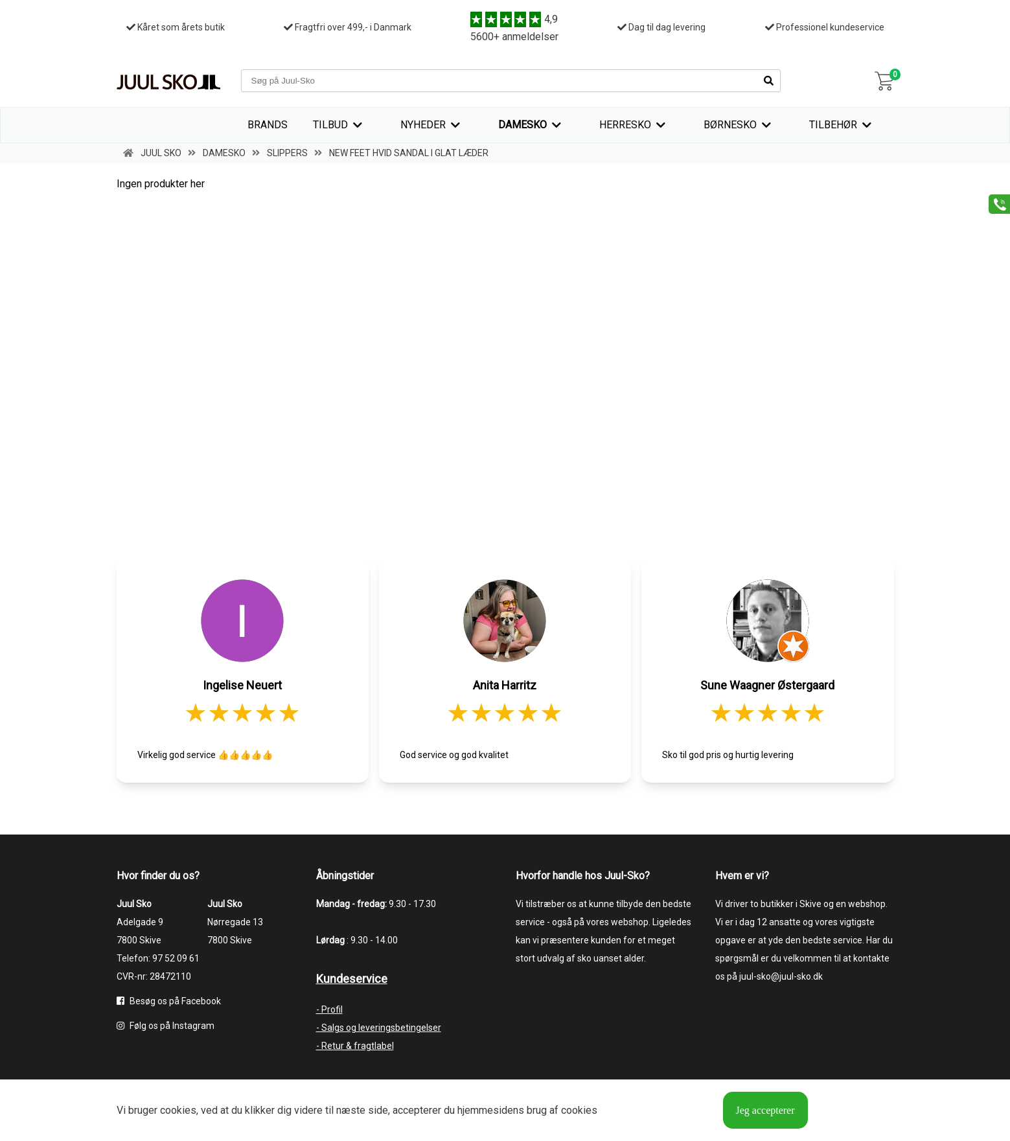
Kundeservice (351, 978)
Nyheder (423, 125)
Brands (267, 125)
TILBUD (330, 125)
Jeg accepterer (765, 1110)
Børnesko (730, 125)
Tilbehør (833, 125)
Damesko (522, 125)
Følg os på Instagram (165, 1025)
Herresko (625, 125)
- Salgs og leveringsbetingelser (378, 1027)
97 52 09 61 (176, 958)
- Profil (329, 1009)
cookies (178, 1110)
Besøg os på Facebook (169, 1001)
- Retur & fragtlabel (355, 1046)
